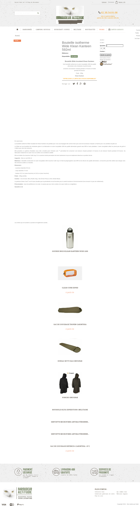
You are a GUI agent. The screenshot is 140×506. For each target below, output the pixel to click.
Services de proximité (107, 472)
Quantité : (103, 45)
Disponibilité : (66, 56)
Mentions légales (122, 494)
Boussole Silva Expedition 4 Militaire (70, 410)
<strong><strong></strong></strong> (70, 204)
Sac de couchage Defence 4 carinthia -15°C (70, 446)
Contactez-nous (99, 492)
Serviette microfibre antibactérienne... (70, 422)
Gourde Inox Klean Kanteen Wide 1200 (70, 251)
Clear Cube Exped (70, 288)
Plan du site (99, 496)
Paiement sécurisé (30, 473)
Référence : (65, 53)
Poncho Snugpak (70, 397)
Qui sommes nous (122, 492)
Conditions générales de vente (105, 494)
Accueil (17, 35)
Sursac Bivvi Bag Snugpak (70, 361)
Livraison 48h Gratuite (68, 472)
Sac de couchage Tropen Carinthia (70, 324)
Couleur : (102, 51)
